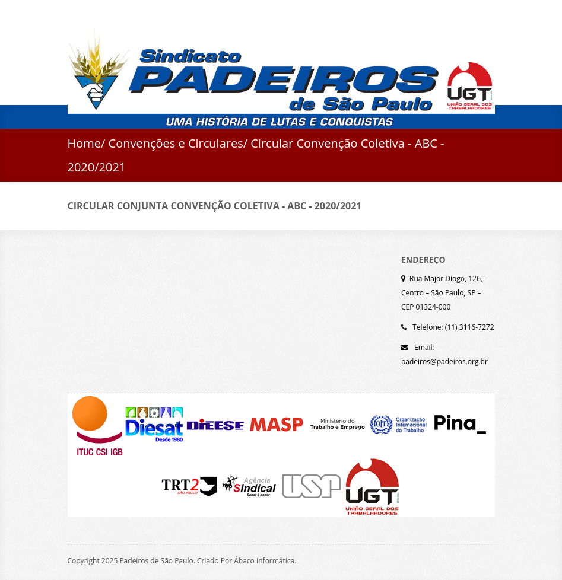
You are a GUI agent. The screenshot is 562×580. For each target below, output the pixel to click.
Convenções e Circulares (176, 143)
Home (84, 143)
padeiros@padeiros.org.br (444, 361)
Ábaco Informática (264, 561)
